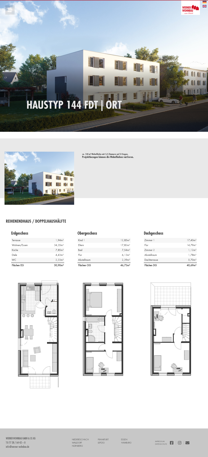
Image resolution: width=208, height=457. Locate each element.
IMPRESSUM (160, 441)
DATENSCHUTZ (161, 444)
